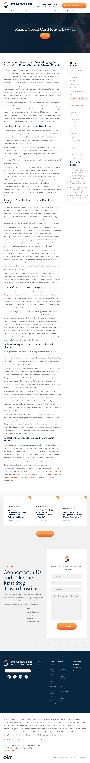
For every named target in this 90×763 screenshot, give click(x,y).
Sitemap (83, 757)
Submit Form (66, 626)
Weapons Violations (76, 133)
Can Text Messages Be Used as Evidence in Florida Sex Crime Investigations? (79, 190)
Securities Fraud (76, 112)
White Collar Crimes (76, 91)
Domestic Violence (76, 70)
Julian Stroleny (41, 664)
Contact (75, 11)
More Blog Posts (45, 534)
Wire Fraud (74, 102)
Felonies (72, 147)
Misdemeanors (74, 144)
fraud (9, 92)
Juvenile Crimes (75, 151)
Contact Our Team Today (74, 5)
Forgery (73, 126)
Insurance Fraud (76, 109)
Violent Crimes (74, 84)
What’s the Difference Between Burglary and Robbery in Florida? (79, 170)
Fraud (72, 95)
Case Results (38, 11)
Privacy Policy (64, 757)
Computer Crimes (76, 116)
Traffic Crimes (74, 130)
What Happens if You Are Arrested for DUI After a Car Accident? (80, 197)
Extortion (74, 123)
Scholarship (59, 11)
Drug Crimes (74, 77)
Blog (68, 11)
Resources (75, 757)
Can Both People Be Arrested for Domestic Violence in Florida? (79, 176)
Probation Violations (76, 154)
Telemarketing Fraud (77, 105)
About (13, 11)
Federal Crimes (75, 88)
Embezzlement (76, 119)
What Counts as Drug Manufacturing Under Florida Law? (78, 183)
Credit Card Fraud (77, 98)
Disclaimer (53, 757)
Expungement (74, 158)
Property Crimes (75, 137)
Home (5, 11)
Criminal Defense (24, 11)
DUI (71, 74)
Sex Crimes (73, 81)
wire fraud (12, 315)
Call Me (45, 35)
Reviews (48, 11)
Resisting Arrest (75, 140)
